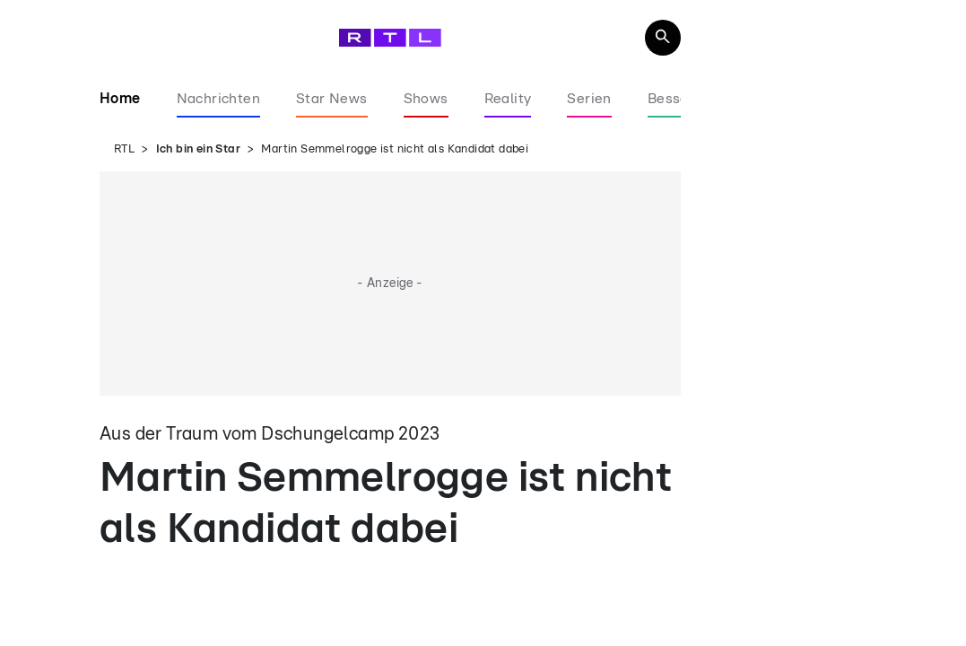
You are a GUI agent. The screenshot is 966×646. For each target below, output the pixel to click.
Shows (426, 99)
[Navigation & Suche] (663, 38)
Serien (589, 99)
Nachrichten (218, 99)
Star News (332, 99)
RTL (124, 149)
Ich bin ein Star (198, 149)
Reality (508, 99)
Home (120, 99)
